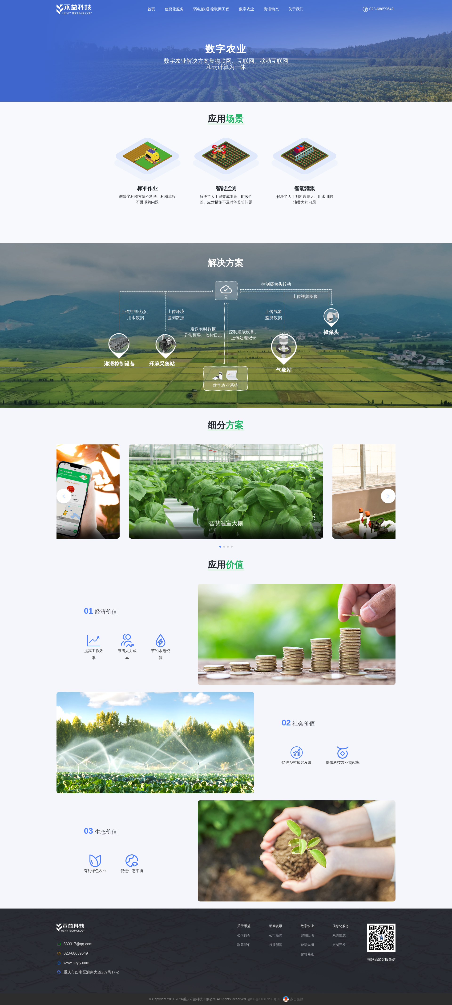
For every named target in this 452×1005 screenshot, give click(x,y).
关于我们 (295, 9)
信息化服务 (174, 9)
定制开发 (339, 945)
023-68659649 (378, 9)
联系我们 (243, 945)
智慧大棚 (307, 945)
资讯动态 (271, 9)
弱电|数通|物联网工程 (211, 9)
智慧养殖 (307, 954)
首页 (151, 9)
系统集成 (339, 935)
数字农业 (246, 9)
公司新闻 (275, 935)
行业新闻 (275, 945)
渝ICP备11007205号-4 (263, 999)
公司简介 (243, 935)
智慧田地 (307, 935)
